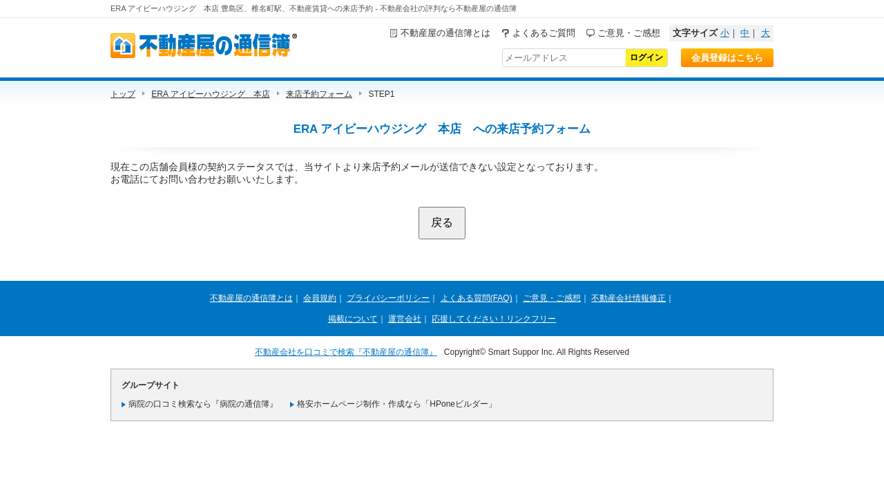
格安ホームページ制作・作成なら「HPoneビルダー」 (397, 404)
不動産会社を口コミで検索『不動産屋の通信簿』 (346, 352)
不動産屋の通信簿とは (445, 33)
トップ (122, 94)
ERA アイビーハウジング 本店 (210, 94)
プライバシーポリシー (388, 298)
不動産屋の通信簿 (203, 45)
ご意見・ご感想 (628, 33)
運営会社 (404, 319)
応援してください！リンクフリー (494, 319)
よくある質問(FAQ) (476, 298)
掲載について (353, 319)
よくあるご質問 (543, 33)
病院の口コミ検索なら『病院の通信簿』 (203, 404)
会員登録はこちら (727, 58)
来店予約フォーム (319, 94)
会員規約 (319, 298)
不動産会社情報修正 (628, 298)
